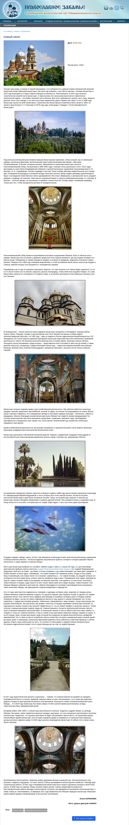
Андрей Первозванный (47, 569)
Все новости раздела (84, 818)
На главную (8, 31)
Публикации (25, 31)
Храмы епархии (71, 21)
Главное (7, 21)
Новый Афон (18, 810)
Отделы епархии (54, 21)
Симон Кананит (64, 569)
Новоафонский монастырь (36, 810)
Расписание (106, 21)
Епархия (38, 21)
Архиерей (22, 21)
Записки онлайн (89, 21)
